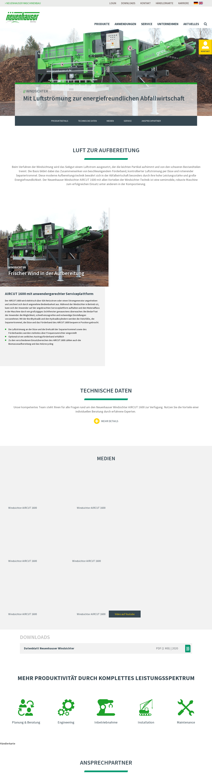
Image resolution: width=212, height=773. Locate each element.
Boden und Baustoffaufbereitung (26, 718)
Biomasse (13, 713)
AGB (160, 700)
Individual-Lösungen (19, 700)
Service (146, 24)
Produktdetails (59, 121)
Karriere (183, 3)
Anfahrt (112, 746)
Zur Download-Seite (119, 714)
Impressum (164, 691)
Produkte (102, 24)
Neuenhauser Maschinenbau (23, 3)
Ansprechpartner (151, 121)
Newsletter (64, 723)
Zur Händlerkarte (106, 654)
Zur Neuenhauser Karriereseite (125, 691)
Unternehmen (167, 24)
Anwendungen (125, 24)
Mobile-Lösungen (18, 696)
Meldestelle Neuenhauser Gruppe (177, 704)
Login (112, 3)
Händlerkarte (164, 3)
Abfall (11, 709)
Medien (110, 121)
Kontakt (145, 3)
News (61, 718)
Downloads (128, 3)
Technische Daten (87, 121)
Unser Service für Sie (19, 741)
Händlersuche (116, 741)
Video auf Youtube (188, 482)
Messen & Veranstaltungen (73, 727)
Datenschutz (165, 696)
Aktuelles (191, 24)
